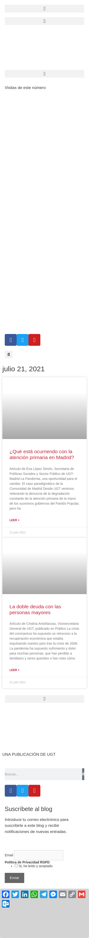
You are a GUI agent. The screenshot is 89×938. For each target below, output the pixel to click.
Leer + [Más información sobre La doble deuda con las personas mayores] (14, 670)
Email (9, 855)
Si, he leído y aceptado (35, 866)
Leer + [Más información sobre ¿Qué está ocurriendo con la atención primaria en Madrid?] (14, 520)
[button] (44, 21)
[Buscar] (83, 774)
